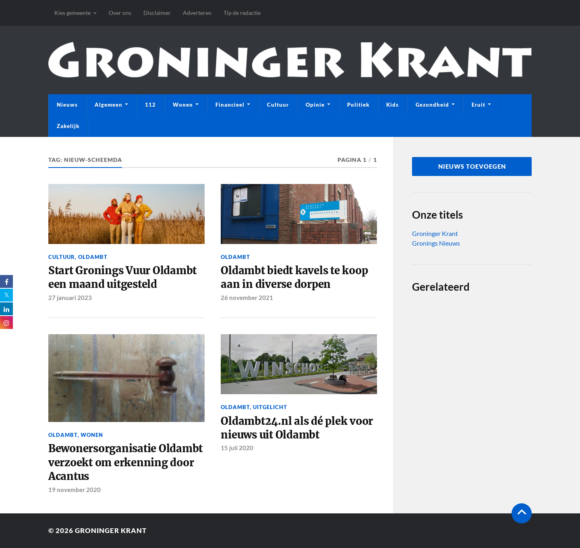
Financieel (229, 104)
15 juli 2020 (237, 447)
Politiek (358, 104)
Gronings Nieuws (436, 243)
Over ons (120, 12)
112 (150, 104)
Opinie (315, 104)
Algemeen (108, 104)
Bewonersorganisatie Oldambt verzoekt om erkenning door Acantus (125, 462)
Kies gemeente (72, 12)
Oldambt (93, 257)
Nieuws (67, 104)
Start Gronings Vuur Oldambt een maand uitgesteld (122, 277)
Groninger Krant (435, 233)
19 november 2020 (74, 489)
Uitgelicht (270, 407)
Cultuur (278, 104)
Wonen (183, 104)
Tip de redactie (242, 12)
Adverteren (197, 12)
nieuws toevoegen (472, 166)
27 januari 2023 (70, 297)
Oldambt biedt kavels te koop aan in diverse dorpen (294, 277)
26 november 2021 (247, 297)
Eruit (478, 104)
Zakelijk (68, 126)
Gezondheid (432, 104)
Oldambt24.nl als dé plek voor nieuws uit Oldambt (297, 428)
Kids (392, 104)
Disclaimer (157, 12)
